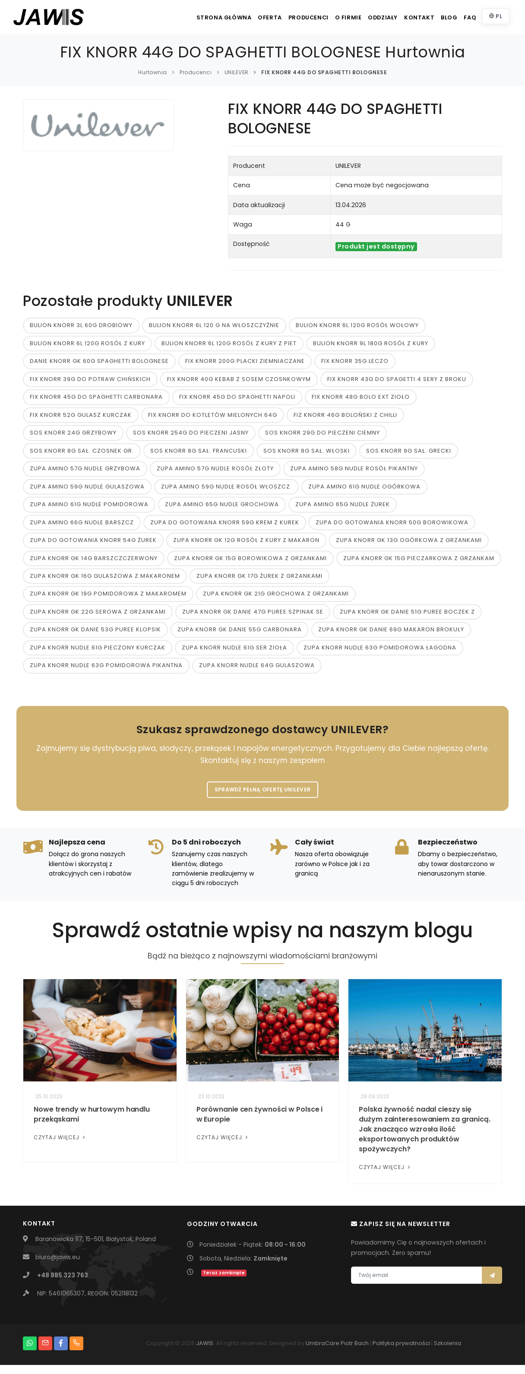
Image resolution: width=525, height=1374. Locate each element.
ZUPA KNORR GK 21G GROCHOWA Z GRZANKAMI (276, 600)
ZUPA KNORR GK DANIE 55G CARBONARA (239, 636)
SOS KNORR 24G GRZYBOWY (73, 435)
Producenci (281, 17)
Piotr (347, 1352)
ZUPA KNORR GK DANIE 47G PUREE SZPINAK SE (252, 618)
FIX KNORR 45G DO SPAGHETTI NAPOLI (237, 399)
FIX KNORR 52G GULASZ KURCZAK (81, 417)
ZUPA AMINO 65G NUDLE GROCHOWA (222, 508)
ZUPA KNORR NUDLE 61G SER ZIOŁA (234, 654)
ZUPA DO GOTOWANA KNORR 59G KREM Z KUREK (224, 527)
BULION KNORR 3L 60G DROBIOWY (81, 325)
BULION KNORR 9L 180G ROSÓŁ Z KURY (370, 344)
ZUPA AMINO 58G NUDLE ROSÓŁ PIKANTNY (354, 472)
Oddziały (365, 17)
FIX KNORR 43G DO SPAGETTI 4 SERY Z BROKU (396, 380)
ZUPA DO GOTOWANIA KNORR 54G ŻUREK (93, 545)
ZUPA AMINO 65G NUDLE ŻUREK (342, 508)
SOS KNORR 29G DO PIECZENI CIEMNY (322, 435)
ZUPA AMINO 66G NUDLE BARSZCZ (82, 527)
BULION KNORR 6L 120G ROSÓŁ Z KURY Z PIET (229, 344)
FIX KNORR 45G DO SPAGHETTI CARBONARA (96, 399)
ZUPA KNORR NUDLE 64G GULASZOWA (257, 672)
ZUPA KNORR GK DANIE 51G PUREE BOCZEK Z (407, 618)
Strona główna (189, 17)
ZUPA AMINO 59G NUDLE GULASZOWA (87, 490)
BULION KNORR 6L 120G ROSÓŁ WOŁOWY (357, 325)
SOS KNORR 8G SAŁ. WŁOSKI (306, 454)
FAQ (466, 17)
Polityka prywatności (401, 1352)
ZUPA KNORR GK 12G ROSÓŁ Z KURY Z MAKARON (246, 545)
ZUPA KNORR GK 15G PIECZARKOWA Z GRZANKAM (418, 563)
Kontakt (406, 17)
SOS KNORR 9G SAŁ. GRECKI (408, 454)
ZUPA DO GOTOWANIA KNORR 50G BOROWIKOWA (392, 527)
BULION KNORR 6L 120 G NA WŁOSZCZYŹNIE (214, 325)
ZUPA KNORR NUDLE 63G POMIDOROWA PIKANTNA (106, 672)
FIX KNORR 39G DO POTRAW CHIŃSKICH (90, 380)
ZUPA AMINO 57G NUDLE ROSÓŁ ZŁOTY (215, 472)
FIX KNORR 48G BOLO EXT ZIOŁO (361, 399)
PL (494, 15)
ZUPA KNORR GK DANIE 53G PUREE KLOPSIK (95, 636)
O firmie (326, 17)
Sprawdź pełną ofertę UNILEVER (263, 797)
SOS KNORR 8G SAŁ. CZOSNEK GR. (82, 454)
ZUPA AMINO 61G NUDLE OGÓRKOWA (364, 490)
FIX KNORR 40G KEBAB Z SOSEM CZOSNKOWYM (239, 380)
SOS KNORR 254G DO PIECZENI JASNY (191, 435)
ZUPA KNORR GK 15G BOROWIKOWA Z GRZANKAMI (250, 563)
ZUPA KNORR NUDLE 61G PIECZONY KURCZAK (97, 654)
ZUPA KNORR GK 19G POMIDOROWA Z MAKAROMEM (108, 600)
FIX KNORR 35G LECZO (355, 362)
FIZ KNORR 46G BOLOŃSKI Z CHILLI (345, 417)
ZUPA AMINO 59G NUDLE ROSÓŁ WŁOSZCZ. (226, 490)
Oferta (239, 17)
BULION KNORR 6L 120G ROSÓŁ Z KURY (87, 344)
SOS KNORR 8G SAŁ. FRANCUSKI (198, 454)
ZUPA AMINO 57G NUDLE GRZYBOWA (85, 472)
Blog (440, 17)
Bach (361, 1352)
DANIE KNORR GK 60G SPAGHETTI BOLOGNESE (99, 362)
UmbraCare (322, 1352)
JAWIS (204, 1352)
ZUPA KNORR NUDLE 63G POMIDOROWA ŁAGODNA (380, 654)
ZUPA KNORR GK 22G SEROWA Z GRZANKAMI (98, 618)
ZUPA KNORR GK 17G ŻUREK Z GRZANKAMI (259, 581)
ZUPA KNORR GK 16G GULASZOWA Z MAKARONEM (105, 581)
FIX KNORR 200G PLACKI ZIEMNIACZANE (245, 362)
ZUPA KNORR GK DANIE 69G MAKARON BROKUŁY (391, 636)
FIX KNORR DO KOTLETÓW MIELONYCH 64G (212, 417)
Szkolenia (447, 1352)
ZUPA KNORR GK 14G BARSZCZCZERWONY (94, 563)
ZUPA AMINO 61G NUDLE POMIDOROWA (89, 508)
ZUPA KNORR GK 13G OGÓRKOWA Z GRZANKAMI (409, 545)
